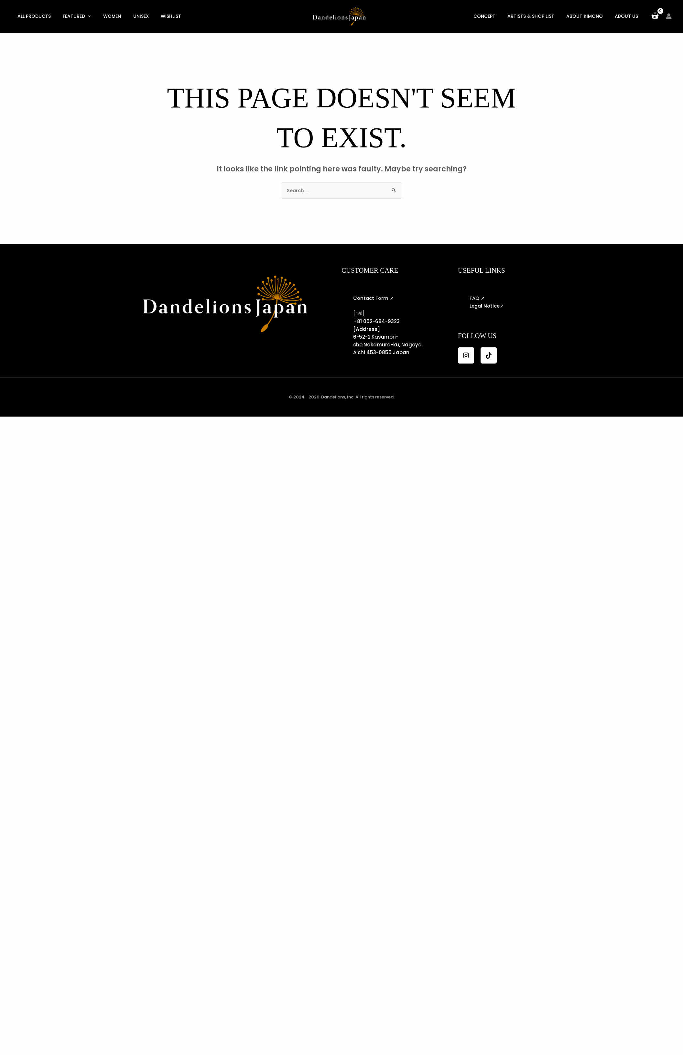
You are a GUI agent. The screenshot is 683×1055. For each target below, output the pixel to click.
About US (628, 16)
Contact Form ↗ (373, 298)
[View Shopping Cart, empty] (655, 16)
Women (106, 16)
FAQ (474, 298)
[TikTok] (489, 355)
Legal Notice (485, 305)
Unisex (132, 16)
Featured (73, 16)
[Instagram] (466, 355)
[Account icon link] (669, 16)
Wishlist (160, 16)
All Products (32, 16)
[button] (84, 16)
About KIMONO (589, 16)
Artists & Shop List (538, 16)
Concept (495, 16)
